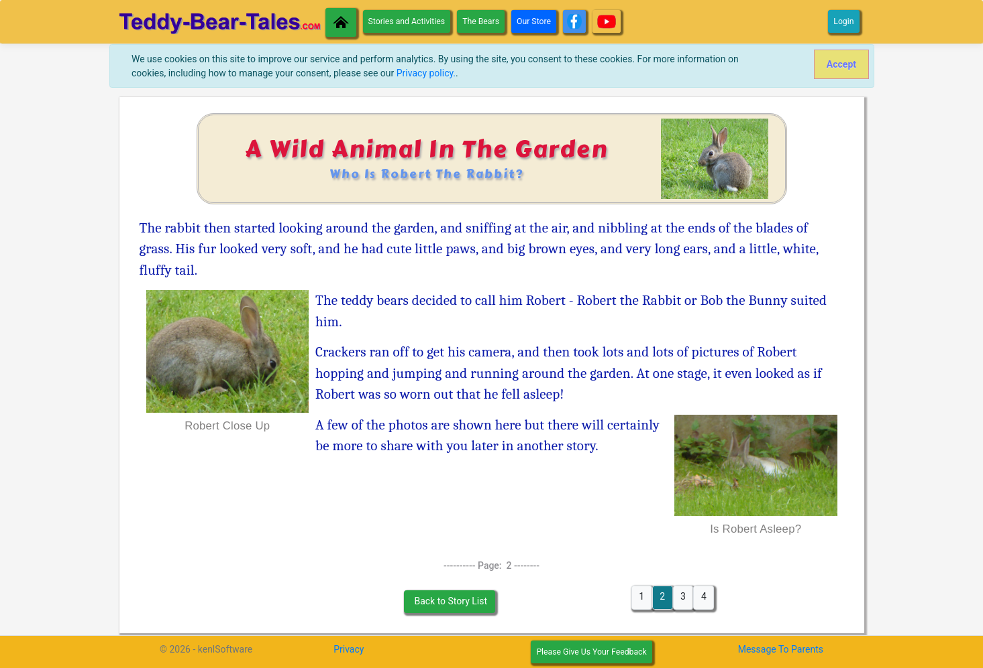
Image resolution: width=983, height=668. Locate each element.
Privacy (348, 649)
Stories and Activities (407, 21)
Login (843, 21)
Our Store (534, 21)
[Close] (841, 64)
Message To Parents (780, 649)
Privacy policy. (426, 73)
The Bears (480, 21)
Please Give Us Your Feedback (591, 652)
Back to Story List (449, 601)
